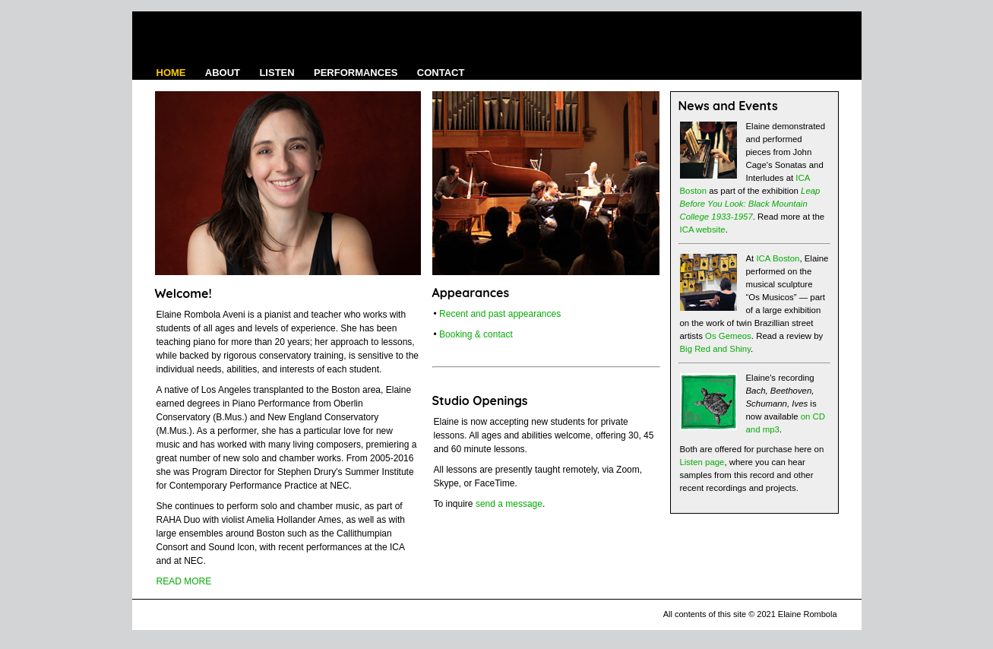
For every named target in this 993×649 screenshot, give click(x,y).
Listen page (702, 462)
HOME (171, 72)
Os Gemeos (728, 335)
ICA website (703, 229)
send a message (509, 504)
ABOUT (222, 72)
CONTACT (441, 72)
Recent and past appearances (500, 314)
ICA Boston (777, 258)
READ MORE (184, 581)
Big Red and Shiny (715, 348)
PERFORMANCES (356, 72)
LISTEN (276, 72)
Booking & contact (476, 334)
